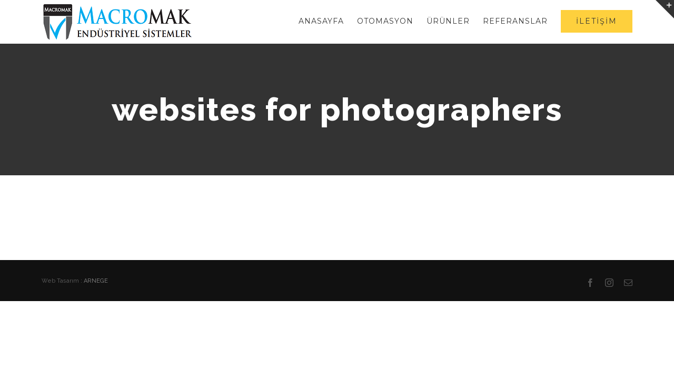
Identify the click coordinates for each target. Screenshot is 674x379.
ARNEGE (96, 280)
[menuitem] (290, 21)
